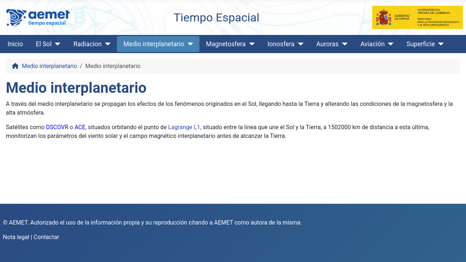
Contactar (46, 237)
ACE (80, 127)
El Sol (43, 44)
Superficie (421, 44)
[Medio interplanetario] (188, 44)
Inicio (15, 44)
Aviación (372, 44)
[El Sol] (56, 44)
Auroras (327, 44)
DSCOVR (57, 127)
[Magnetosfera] (250, 44)
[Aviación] (389, 44)
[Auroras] (343, 44)
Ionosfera (281, 44)
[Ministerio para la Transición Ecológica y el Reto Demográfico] (417, 16)
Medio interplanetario (153, 44)
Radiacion (88, 44)
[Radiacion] (106, 44)
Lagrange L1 (184, 127)
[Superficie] (439, 44)
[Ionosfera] (299, 44)
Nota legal (16, 237)
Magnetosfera (226, 44)
